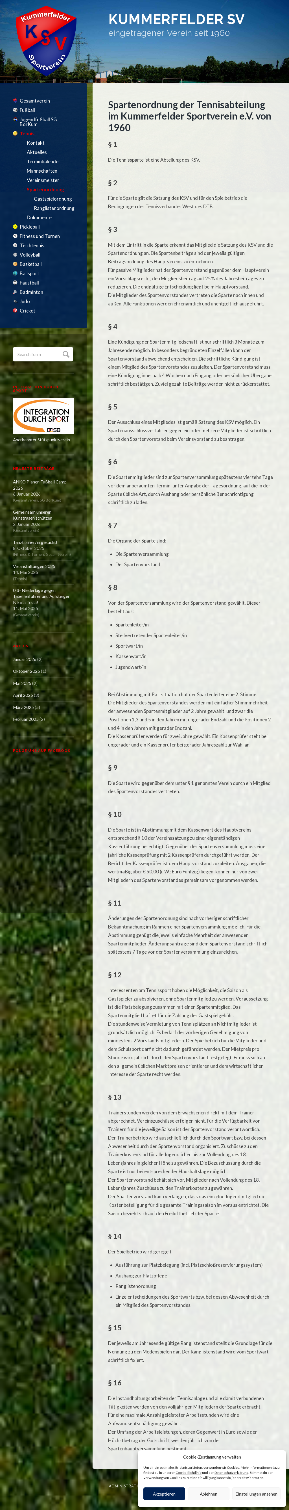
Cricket (27, 311)
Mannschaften (42, 171)
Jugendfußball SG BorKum (38, 121)
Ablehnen (208, 1493)
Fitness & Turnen (29, 554)
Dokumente (39, 217)
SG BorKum (50, 500)
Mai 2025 (22, 683)
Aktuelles (37, 152)
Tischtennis (32, 245)
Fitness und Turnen (40, 236)
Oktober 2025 (26, 671)
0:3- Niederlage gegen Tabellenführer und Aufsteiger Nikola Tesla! (41, 596)
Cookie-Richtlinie (189, 1472)
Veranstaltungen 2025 (34, 566)
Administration (126, 1486)
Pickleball (30, 227)
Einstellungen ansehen (256, 1493)
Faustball (29, 283)
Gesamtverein (35, 101)
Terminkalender (43, 161)
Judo (25, 301)
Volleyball (30, 255)
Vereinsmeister (43, 180)
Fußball (27, 110)
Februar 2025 (26, 719)
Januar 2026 (24, 659)
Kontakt (36, 143)
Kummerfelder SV (185, 20)
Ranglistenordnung (54, 208)
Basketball (31, 264)
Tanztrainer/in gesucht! (35, 542)
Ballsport (29, 273)
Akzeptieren (164, 1493)
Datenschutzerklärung (231, 1472)
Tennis (27, 133)
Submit (65, 353)
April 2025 (23, 695)
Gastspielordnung (53, 199)
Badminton (31, 292)
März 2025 (23, 707)
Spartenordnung (45, 189)
